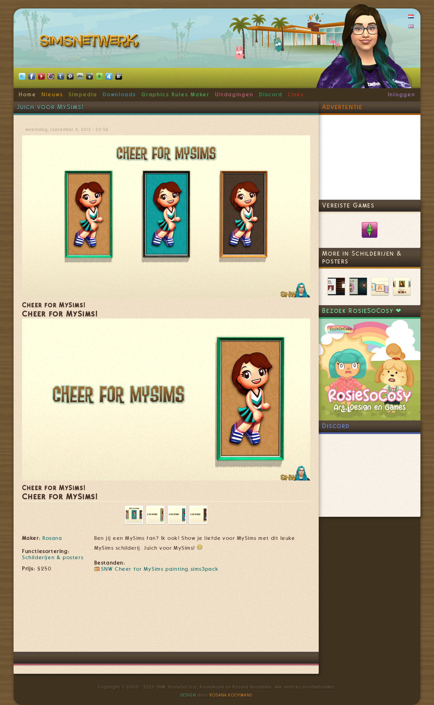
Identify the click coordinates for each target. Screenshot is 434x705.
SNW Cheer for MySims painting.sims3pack (160, 569)
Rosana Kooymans (231, 695)
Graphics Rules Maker (175, 95)
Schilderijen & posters (52, 557)
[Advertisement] (166, 631)
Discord (271, 95)
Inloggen (401, 95)
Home (27, 95)
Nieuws (52, 95)
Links (296, 95)
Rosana (52, 538)
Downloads (119, 95)
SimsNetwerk (90, 42)
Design (188, 695)
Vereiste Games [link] (348, 205)
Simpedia (82, 95)
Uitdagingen (234, 95)
